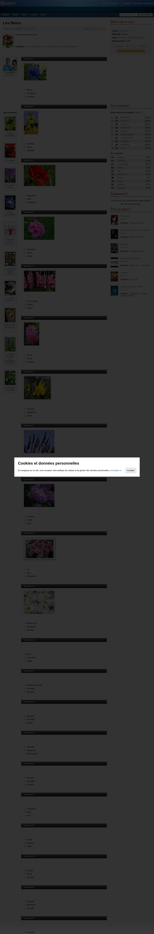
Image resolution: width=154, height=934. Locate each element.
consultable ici (115, 470)
